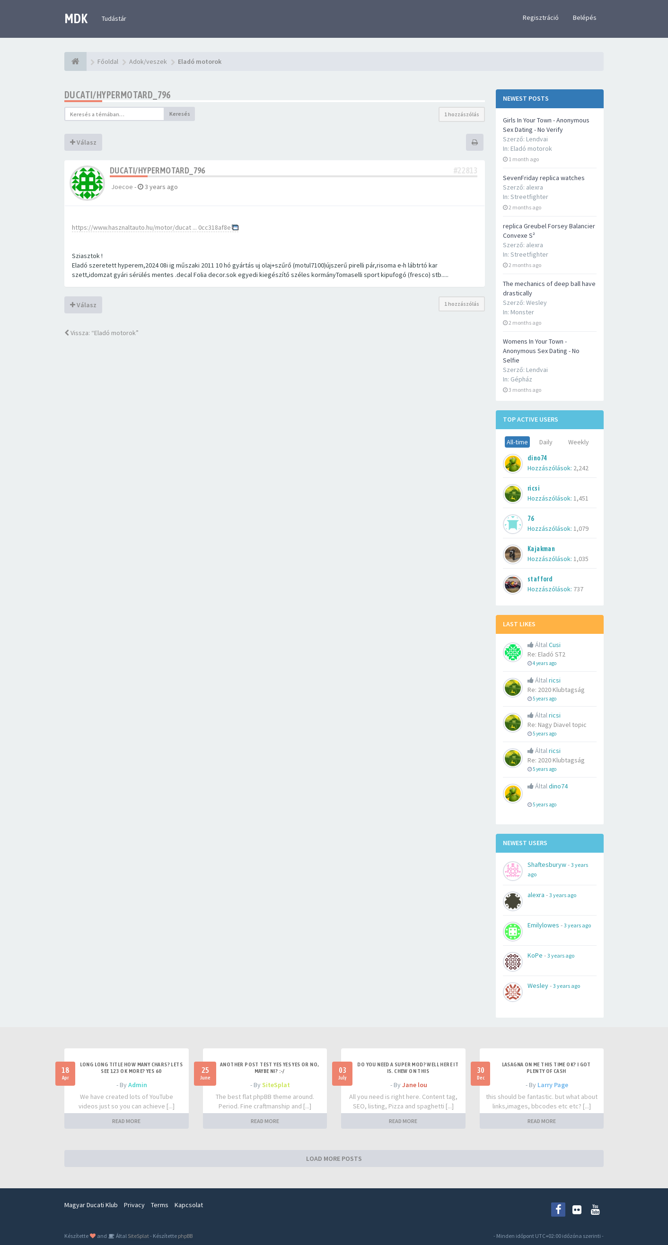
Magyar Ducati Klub (91, 1205)
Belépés (585, 17)
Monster (522, 312)
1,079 (581, 528)
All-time (517, 442)
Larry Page (552, 1085)
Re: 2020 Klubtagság (556, 689)
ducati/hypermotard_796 (117, 94)
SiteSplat (276, 1085)
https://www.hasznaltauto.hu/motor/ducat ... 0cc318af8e (151, 227)
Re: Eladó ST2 (546, 654)
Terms (159, 1205)
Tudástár (114, 18)
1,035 (581, 558)
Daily (546, 442)
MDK (76, 18)
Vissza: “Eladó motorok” (101, 333)
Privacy (134, 1205)
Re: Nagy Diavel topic (557, 724)
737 (578, 589)
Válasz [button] (83, 142)
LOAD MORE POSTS (334, 1158)
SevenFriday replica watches (544, 177)
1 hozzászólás (461, 114)
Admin (137, 1085)
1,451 (581, 498)
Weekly (578, 442)
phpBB (185, 1235)
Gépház (521, 379)
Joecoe (122, 186)
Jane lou (414, 1085)
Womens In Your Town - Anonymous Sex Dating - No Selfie (541, 350)
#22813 (465, 170)
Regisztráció (541, 17)
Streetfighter (529, 196)
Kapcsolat (189, 1205)
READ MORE (126, 1120)
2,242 (581, 468)
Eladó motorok (531, 148)
